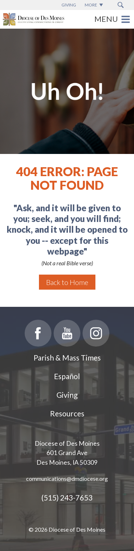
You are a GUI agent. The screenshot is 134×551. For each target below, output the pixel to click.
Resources (67, 413)
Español (67, 376)
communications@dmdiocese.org (67, 478)
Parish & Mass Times (67, 357)
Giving (67, 394)
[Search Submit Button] (120, 5)
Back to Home (67, 282)
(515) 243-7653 (67, 497)
